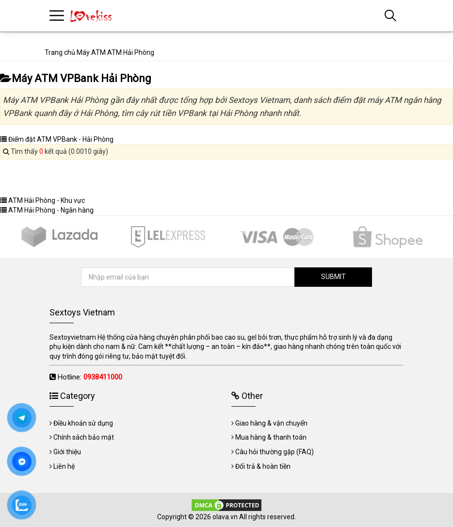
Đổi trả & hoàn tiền (263, 466)
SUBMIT (333, 276)
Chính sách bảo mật (83, 437)
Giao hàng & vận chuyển (271, 423)
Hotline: (90, 377)
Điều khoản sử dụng (83, 423)
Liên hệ (64, 466)
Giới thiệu (67, 452)
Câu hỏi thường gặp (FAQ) (274, 452)
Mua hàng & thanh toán (271, 437)
